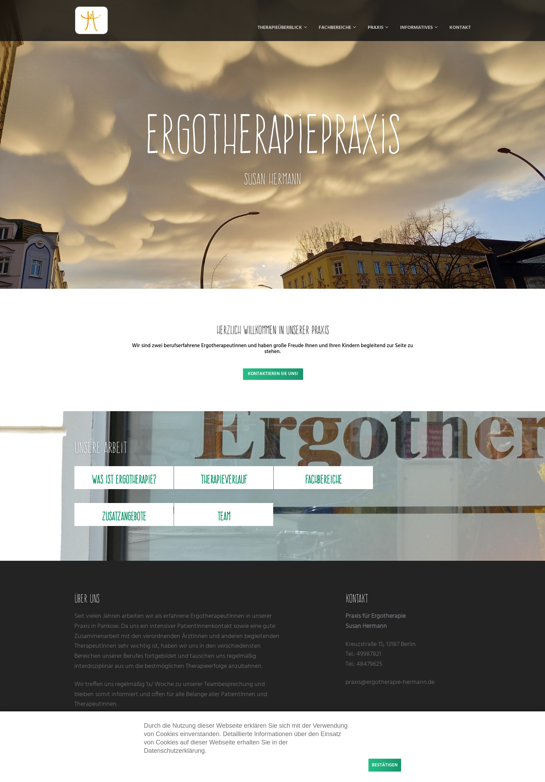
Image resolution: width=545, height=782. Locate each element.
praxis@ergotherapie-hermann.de (389, 682)
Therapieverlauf (224, 479)
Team (223, 516)
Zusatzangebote (124, 516)
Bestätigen (385, 765)
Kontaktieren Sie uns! (273, 373)
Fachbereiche (323, 479)
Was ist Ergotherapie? (124, 479)
